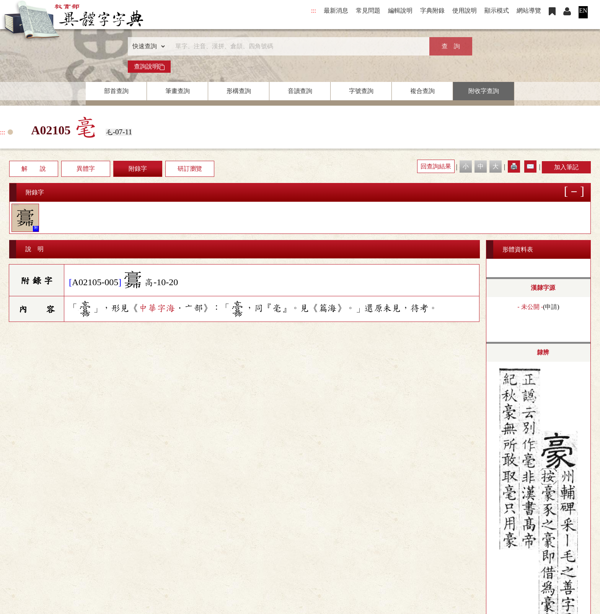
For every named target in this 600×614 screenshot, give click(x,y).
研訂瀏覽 (190, 168)
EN (583, 10)
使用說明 (464, 10)
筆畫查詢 (177, 91)
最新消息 (336, 10)
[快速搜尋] (297, 46)
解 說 (33, 168)
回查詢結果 (436, 166)
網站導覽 (529, 10)
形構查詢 (239, 91)
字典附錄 (432, 10)
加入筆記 (566, 167)
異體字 (86, 168)
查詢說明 (149, 66)
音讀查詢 (300, 91)
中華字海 (157, 308)
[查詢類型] (147, 46)
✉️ (530, 166)
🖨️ (514, 166)
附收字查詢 (483, 91)
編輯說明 (400, 10)
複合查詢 (422, 91)
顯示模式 (496, 10)
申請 (551, 307)
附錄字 (138, 168)
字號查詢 (361, 91)
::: (313, 10)
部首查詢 (116, 91)
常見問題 (368, 10)
